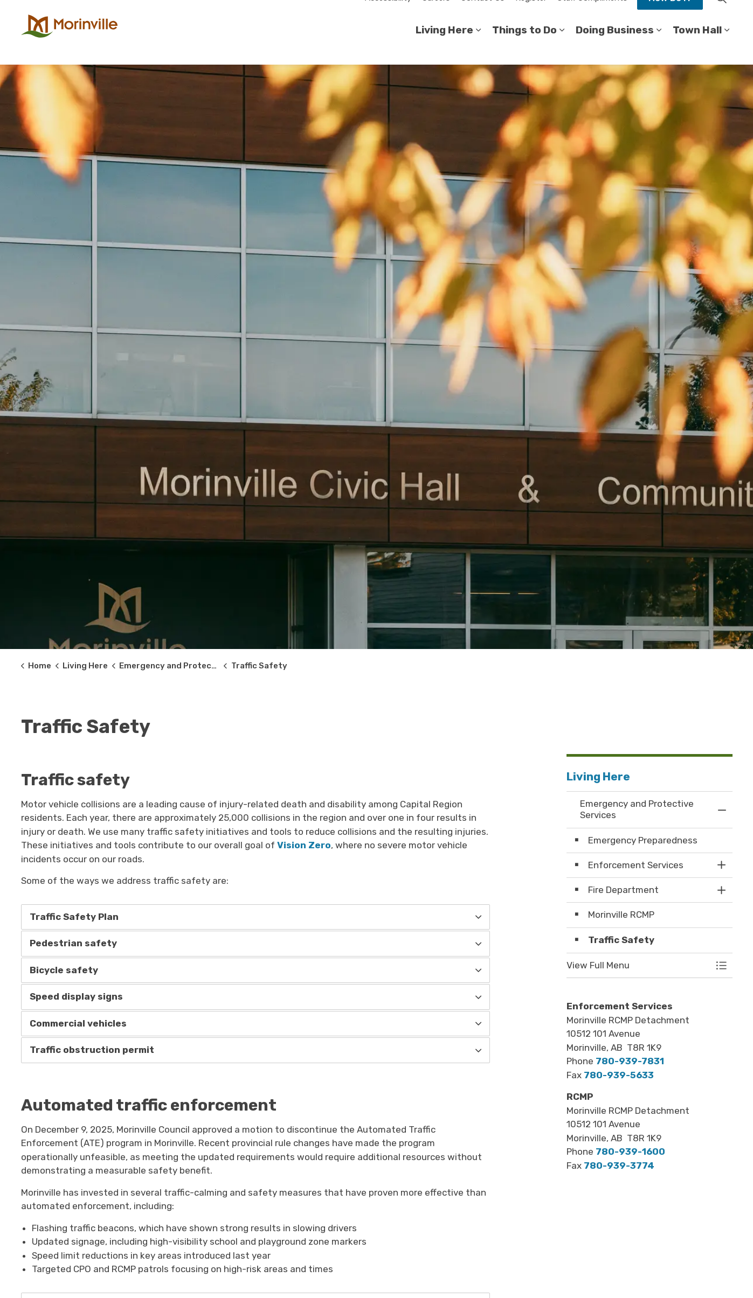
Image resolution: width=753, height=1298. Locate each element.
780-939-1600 (630, 1151)
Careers (436, 16)
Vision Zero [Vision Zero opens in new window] (304, 845)
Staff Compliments (592, 16)
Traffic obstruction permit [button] (92, 1049)
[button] (639, 965)
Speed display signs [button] (76, 996)
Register (531, 16)
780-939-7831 (630, 1061)
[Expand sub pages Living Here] (478, 48)
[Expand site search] (722, 16)
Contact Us (483, 16)
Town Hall (697, 48)
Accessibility (388, 16)
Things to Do (524, 48)
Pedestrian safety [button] (73, 943)
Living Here (444, 48)
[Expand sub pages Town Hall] (727, 48)
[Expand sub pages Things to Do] (562, 48)
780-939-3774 (619, 1165)
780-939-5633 (619, 1075)
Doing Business (615, 48)
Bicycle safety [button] (64, 970)
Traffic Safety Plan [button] (74, 916)
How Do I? (670, 16)
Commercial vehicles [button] (78, 1023)
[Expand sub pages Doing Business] (659, 48)
